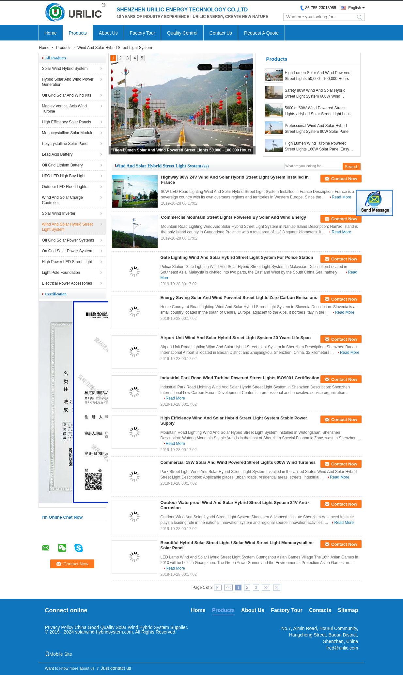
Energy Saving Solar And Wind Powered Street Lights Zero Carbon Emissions (239, 297)
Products (78, 33)
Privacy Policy (59, 627)
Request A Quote (261, 33)
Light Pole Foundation (61, 272)
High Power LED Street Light (67, 261)
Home (51, 33)
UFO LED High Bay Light (63, 176)
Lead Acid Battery (57, 154)
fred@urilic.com (342, 648)
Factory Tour (142, 33)
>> (266, 587)
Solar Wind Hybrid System (65, 68)
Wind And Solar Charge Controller (62, 200)
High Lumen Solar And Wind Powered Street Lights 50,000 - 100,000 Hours (182, 150)
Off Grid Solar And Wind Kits (66, 95)
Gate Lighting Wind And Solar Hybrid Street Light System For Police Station (237, 257)
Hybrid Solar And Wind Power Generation (68, 82)
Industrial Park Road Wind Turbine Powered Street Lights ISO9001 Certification (240, 377)
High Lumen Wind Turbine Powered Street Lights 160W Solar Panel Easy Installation (317, 146)
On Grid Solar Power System (67, 251)
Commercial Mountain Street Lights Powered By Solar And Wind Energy (233, 217)
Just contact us (116, 668)
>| (276, 587)
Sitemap (348, 610)
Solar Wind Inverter (59, 213)
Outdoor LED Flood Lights (64, 186)
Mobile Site (58, 654)
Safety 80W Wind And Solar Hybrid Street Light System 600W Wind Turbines (315, 93)
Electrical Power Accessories (67, 283)
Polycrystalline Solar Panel (65, 143)
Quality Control (182, 33)
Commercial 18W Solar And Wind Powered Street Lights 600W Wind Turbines (238, 462)
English (354, 8)
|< (217, 587)
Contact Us (220, 33)
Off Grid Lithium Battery (62, 165)
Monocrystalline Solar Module (67, 133)
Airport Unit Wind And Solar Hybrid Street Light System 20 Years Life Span (236, 337)
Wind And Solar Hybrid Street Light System (67, 227)
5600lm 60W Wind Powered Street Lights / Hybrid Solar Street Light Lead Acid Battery (318, 111)
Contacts (320, 610)
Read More (341, 197)
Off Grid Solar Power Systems (68, 240)
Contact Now (344, 178)
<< (228, 587)
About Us (108, 33)
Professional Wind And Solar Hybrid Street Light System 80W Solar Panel (317, 128)
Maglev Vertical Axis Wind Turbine (64, 109)
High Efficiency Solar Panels (66, 122)
